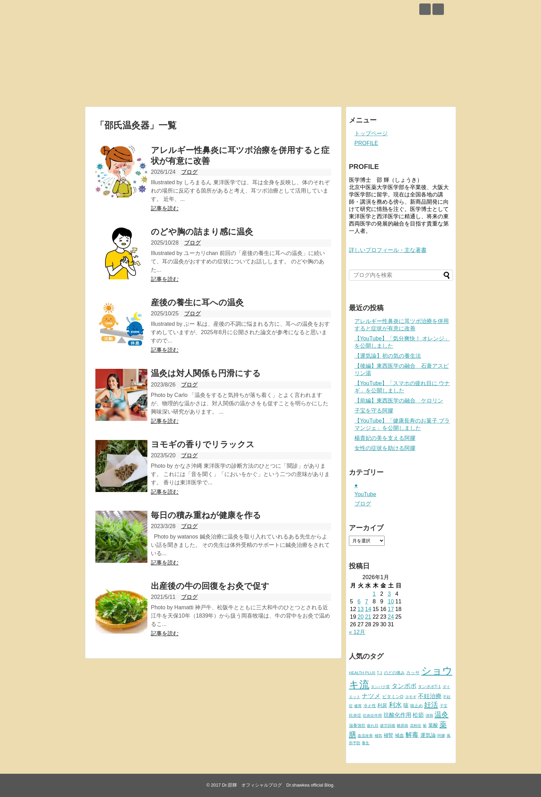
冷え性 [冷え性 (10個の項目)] (369, 705)
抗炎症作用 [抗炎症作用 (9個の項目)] (372, 715)
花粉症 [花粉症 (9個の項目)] (415, 725)
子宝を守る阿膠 (373, 411)
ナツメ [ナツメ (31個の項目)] (371, 696)
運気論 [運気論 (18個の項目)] (428, 735)
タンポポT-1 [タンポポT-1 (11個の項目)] (429, 686)
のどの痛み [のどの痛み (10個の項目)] (394, 672)
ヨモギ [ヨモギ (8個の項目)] (411, 697)
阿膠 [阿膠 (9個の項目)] (441, 736)
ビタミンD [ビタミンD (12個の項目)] (392, 696)
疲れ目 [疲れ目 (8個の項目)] (372, 725)
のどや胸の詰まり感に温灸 (202, 231)
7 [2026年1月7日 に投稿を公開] (366, 601)
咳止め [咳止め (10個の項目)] (416, 705)
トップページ (371, 133)
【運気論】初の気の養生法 (387, 356)
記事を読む (165, 208)
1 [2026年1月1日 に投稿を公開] (374, 594)
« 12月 (357, 632)
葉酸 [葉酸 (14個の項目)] (433, 725)
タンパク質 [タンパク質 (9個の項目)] (380, 687)
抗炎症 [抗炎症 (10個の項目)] (355, 715)
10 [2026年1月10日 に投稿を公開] (391, 601)
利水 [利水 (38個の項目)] (395, 705)
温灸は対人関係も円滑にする (206, 373)
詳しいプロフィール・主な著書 (388, 250)
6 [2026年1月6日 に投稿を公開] (359, 601)
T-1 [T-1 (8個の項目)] (379, 673)
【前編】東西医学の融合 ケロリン (398, 401)
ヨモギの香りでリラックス (203, 444)
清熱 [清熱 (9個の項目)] (429, 715)
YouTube (365, 494)
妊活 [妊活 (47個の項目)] (431, 705)
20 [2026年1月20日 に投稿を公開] (361, 617)
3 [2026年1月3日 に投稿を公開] (389, 594)
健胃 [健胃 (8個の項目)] (358, 706)
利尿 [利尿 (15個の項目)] (382, 705)
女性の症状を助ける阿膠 (384, 448)
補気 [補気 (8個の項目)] (378, 736)
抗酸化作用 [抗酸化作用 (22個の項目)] (397, 715)
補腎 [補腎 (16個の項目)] (388, 735)
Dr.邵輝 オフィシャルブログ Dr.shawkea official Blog (277, 785)
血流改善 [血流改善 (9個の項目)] (365, 736)
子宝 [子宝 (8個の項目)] (443, 706)
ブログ (189, 172)
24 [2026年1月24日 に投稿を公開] (391, 617)
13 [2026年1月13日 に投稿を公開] (361, 609)
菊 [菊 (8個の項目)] (425, 725)
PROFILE (366, 143)
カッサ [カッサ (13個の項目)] (413, 672)
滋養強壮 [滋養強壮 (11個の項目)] (357, 725)
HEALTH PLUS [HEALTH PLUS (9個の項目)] (362, 673)
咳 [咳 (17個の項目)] (406, 705)
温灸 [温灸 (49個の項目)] (441, 714)
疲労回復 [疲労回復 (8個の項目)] (387, 725)
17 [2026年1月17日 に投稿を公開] (391, 609)
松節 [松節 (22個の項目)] (418, 715)
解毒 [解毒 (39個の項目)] (412, 734)
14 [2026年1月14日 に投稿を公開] (368, 609)
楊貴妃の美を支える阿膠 (384, 438)
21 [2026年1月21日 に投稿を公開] (368, 617)
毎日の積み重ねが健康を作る (206, 515)
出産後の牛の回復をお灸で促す (210, 586)
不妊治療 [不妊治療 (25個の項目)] (429, 696)
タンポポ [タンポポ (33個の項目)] (404, 685)
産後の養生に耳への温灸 (197, 302)
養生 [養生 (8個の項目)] (365, 743)
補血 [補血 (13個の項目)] (399, 735)
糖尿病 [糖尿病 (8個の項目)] (402, 725)
